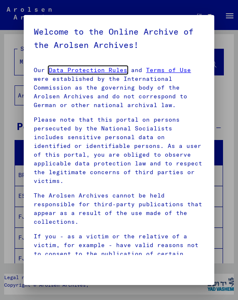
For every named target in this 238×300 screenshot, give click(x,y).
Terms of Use (168, 70)
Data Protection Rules (88, 70)
